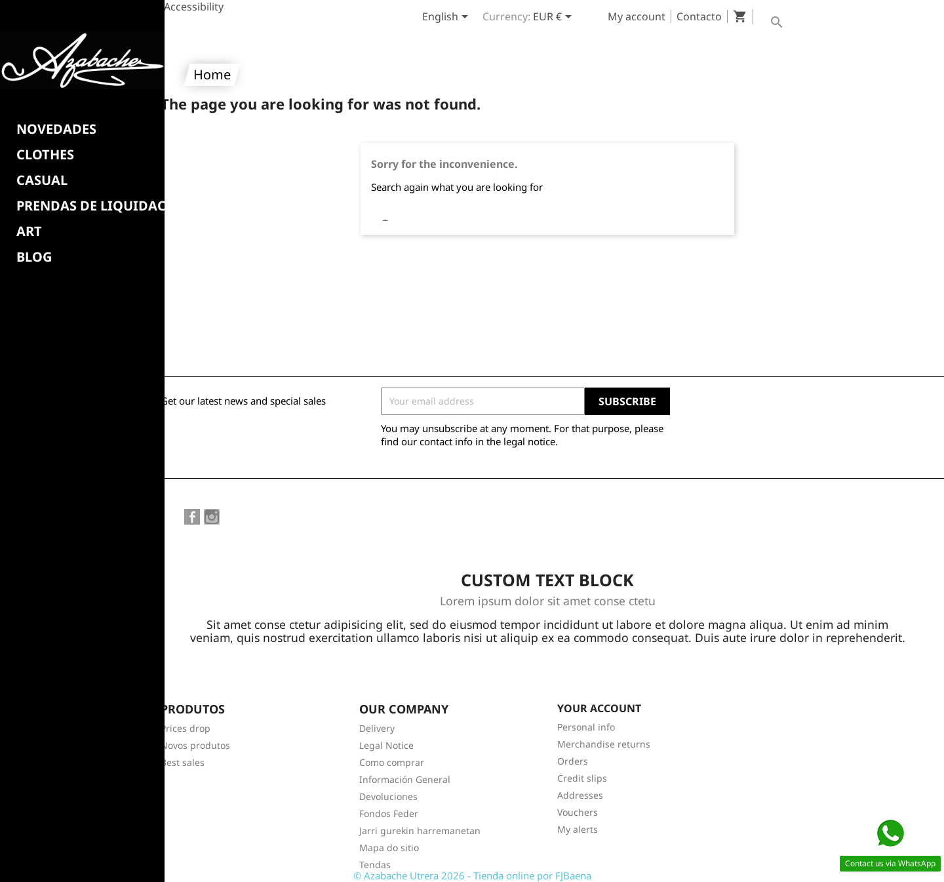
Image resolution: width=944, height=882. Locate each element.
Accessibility (194, 6)
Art (29, 231)
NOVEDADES (56, 129)
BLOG (34, 257)
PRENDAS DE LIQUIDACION (104, 205)
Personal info (586, 727)
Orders (572, 761)
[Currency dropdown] (554, 18)
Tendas (375, 864)
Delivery (377, 728)
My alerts (577, 829)
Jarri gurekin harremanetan (420, 830)
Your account (599, 708)
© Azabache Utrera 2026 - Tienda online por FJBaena (472, 875)
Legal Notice (386, 745)
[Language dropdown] (447, 18)
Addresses (580, 795)
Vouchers (577, 812)
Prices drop (185, 728)
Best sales (183, 762)
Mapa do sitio (389, 847)
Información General (404, 779)
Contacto (699, 16)
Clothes (45, 154)
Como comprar (391, 762)
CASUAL (42, 180)
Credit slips (582, 778)
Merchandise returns (603, 744)
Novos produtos (195, 745)
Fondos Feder (388, 813)
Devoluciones (388, 796)
